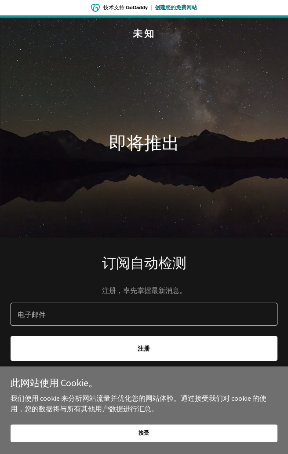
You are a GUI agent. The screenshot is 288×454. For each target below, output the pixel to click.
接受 (144, 432)
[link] (144, 34)
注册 (144, 348)
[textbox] (144, 314)
